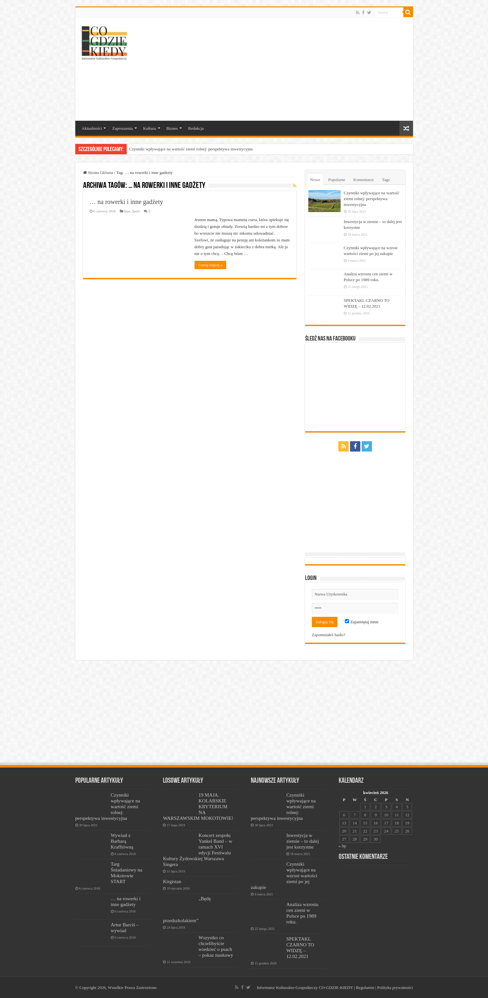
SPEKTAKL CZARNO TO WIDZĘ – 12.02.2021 (300, 947)
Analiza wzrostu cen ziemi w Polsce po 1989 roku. (302, 912)
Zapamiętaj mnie (361, 621)
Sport (136, 211)
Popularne (336, 179)
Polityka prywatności (395, 987)
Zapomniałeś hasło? (328, 634)
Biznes (172, 128)
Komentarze (363, 179)
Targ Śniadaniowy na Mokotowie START (127, 872)
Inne (127, 211)
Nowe (315, 179)
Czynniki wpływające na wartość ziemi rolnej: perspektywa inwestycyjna (191, 149)
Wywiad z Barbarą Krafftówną (122, 841)
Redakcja (196, 128)
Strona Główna (98, 172)
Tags (386, 179)
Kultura (149, 128)
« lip (342, 845)
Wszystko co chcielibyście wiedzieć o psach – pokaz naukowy (215, 946)
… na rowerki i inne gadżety (126, 201)
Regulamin (365, 987)
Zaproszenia (122, 128)
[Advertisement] (290, 69)
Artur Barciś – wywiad (125, 927)
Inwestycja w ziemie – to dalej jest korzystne (302, 841)
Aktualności (92, 128)
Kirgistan (172, 881)
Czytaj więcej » (210, 265)
